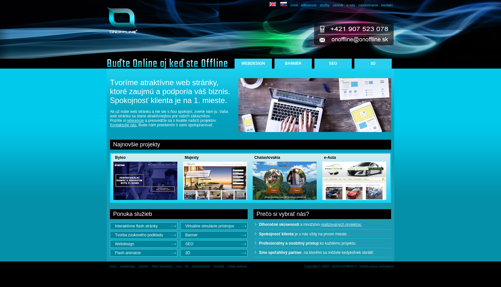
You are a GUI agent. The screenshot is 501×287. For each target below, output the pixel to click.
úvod (294, 5)
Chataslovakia (267, 157)
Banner (191, 235)
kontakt (387, 5)
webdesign (128, 266)
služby (325, 5)
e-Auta (330, 157)
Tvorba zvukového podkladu (139, 235)
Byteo (120, 157)
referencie (309, 5)
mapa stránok (237, 266)
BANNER (293, 63)
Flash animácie (128, 253)
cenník (338, 5)
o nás (350, 5)
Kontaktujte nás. (123, 125)
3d (187, 266)
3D (373, 63)
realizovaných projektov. (341, 224)
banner (144, 266)
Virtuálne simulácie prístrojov (209, 226)
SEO (333, 63)
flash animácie (162, 266)
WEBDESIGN (253, 63)
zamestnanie (368, 5)
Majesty (192, 157)
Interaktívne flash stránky (136, 226)
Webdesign (124, 244)
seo (179, 266)
